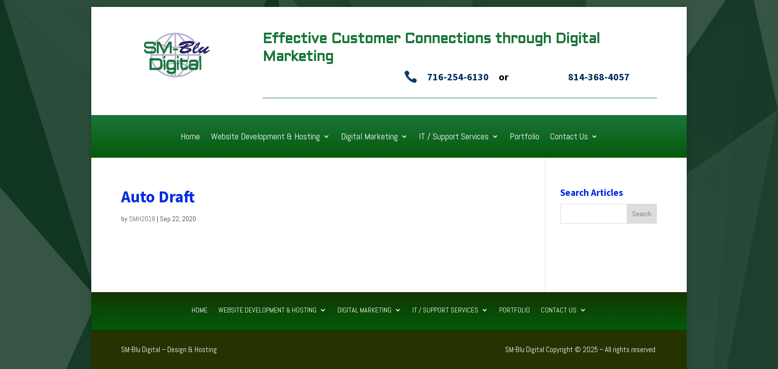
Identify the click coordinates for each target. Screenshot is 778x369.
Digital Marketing (369, 137)
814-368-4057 (599, 76)
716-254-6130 (458, 76)
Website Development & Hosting (265, 137)
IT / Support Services (454, 137)
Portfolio (524, 137)
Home (190, 137)
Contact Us (569, 137)
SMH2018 (142, 218)
